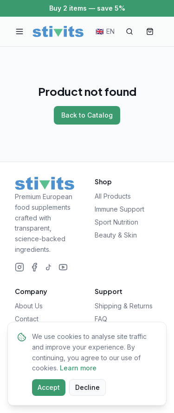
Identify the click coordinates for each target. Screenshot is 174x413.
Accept (49, 387)
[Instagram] (19, 267)
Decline (87, 387)
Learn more (78, 368)
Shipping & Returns (124, 306)
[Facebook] (34, 267)
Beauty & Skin (116, 235)
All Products (113, 196)
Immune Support (119, 209)
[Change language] (105, 31)
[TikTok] (49, 267)
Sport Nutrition (116, 222)
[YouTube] (63, 267)
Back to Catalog (87, 115)
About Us (29, 306)
